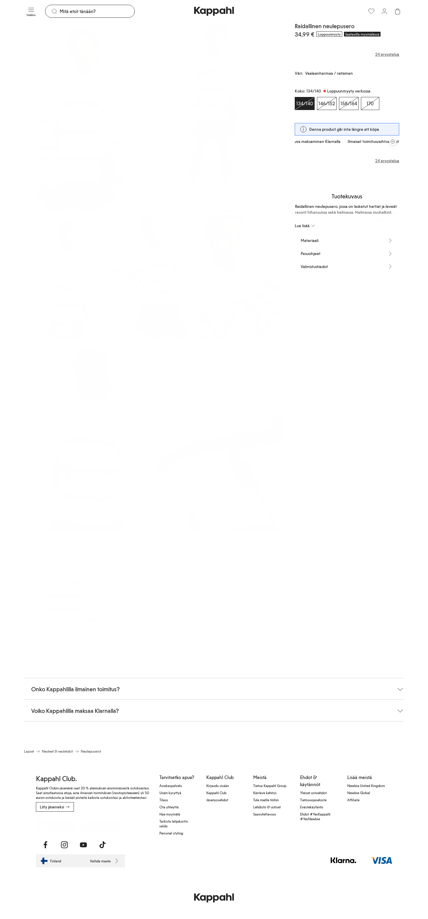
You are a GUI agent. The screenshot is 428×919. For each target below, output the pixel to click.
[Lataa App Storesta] (57, 825)
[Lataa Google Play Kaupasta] (100, 825)
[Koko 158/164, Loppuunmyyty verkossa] (349, 103)
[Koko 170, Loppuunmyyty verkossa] (370, 103)
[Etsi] (97, 11)
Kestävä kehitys (265, 793)
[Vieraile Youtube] (83, 845)
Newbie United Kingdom (366, 785)
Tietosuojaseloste (313, 800)
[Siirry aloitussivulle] (214, 11)
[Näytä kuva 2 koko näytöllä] (219, 117)
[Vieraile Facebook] (45, 845)
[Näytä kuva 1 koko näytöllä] (88, 117)
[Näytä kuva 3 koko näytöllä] (66, 277)
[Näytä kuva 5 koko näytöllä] (240, 277)
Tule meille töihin (266, 800)
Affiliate (353, 800)
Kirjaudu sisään (217, 785)
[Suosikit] (371, 11)
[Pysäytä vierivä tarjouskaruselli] (392, 141)
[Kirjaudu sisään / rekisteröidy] (384, 11)
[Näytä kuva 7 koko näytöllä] (219, 438)
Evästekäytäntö (311, 807)
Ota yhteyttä (169, 807)
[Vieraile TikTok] (102, 845)
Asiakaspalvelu (170, 785)
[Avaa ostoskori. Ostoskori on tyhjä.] (397, 11)
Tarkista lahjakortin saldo (173, 823)
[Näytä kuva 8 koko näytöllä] (66, 597)
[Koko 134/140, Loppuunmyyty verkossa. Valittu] (305, 103)
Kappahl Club (216, 793)
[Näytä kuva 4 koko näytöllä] (153, 277)
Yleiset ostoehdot (313, 793)
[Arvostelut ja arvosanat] (347, 54)
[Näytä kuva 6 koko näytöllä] (88, 438)
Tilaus (163, 800)
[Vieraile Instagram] (64, 845)
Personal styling (171, 833)
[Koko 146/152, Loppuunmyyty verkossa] (327, 103)
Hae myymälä (169, 814)
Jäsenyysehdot (217, 800)
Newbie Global (358, 793)
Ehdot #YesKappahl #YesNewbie (315, 816)
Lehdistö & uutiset (267, 807)
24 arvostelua (387, 160)
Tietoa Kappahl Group (269, 785)
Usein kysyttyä (170, 793)
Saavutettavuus (264, 814)
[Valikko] (31, 11)
